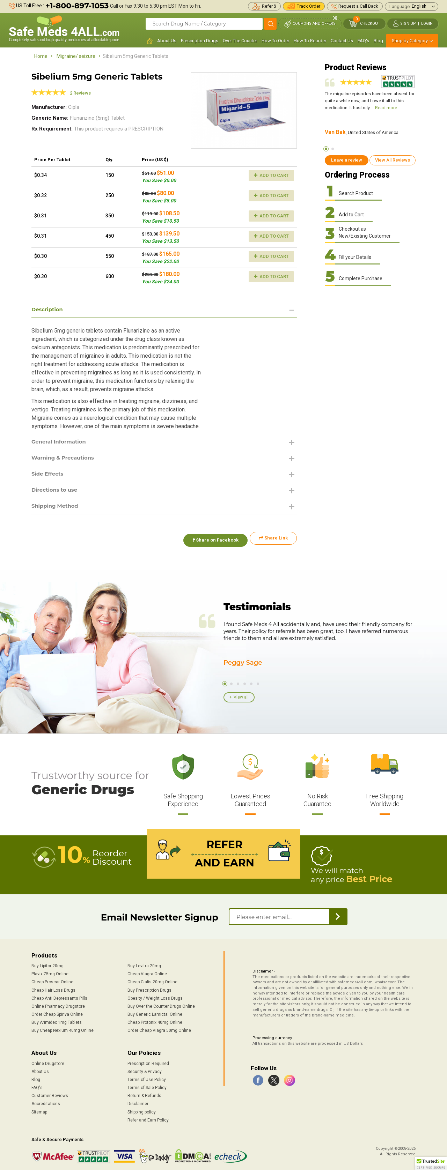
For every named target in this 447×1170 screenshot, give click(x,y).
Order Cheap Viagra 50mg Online (159, 1028)
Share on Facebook (212, 541)
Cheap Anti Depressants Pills (59, 996)
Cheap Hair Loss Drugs (53, 988)
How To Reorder (310, 40)
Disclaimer (137, 1102)
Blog (378, 40)
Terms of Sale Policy (147, 1085)
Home (40, 56)
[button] (431, 1163)
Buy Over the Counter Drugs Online (161, 1004)
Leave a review (346, 160)
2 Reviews (80, 93)
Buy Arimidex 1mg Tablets (56, 1020)
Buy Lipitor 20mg (47, 963)
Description (48, 309)
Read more (386, 107)
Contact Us (342, 40)
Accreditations (45, 1102)
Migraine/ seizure (76, 56)
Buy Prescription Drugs (149, 988)
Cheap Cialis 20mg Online (152, 980)
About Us (166, 40)
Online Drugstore (47, 1061)
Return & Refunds (144, 1093)
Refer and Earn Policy (148, 1118)
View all (241, 696)
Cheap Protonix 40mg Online (154, 1020)
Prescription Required (148, 1061)
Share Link (273, 541)
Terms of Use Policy (146, 1077)
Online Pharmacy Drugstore (58, 1004)
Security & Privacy (144, 1069)
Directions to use (56, 492)
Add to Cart (271, 175)
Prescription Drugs (199, 40)
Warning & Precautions (65, 459)
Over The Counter (240, 40)
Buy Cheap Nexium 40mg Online (62, 1028)
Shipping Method (56, 509)
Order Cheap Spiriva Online (57, 1012)
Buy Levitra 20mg (144, 963)
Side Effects (48, 475)
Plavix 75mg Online (49, 972)
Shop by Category (410, 40)
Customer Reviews (49, 1093)
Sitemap (39, 1110)
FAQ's (363, 40)
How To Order (275, 40)
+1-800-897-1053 (77, 5)
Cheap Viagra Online (147, 972)
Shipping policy (141, 1110)
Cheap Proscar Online (52, 980)
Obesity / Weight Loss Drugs (155, 996)
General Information (60, 442)
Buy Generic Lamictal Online (154, 1012)
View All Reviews (392, 160)
